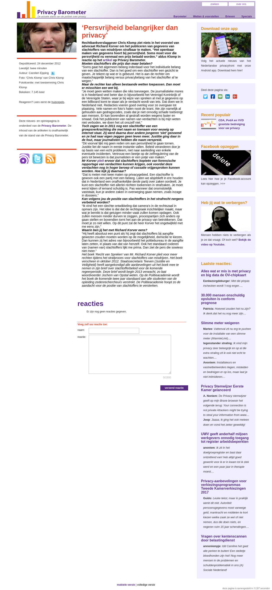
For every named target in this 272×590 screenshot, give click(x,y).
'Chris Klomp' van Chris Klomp (45, 77)
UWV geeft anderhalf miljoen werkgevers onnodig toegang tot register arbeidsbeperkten (225, 437)
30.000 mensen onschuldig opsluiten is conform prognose (223, 299)
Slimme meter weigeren (220, 323)
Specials (246, 16)
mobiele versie (126, 584)
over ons (241, 4)
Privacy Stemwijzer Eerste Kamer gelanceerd (222, 388)
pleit (100, 160)
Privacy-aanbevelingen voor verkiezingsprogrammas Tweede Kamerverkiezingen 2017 (224, 486)
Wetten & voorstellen (206, 16)
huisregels (57, 102)
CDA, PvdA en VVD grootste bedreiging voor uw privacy (231, 124)
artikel (107, 60)
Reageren (25, 102)
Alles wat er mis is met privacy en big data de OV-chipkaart (226, 273)
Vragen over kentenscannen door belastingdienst (224, 538)
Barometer (180, 16)
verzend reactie (174, 387)
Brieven (230, 16)
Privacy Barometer (53, 125)
